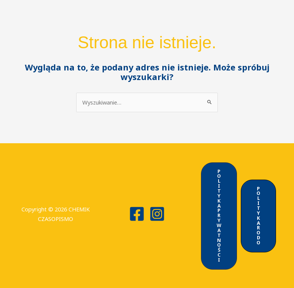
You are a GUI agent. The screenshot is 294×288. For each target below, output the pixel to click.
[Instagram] (157, 213)
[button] (219, 215)
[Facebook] (137, 213)
